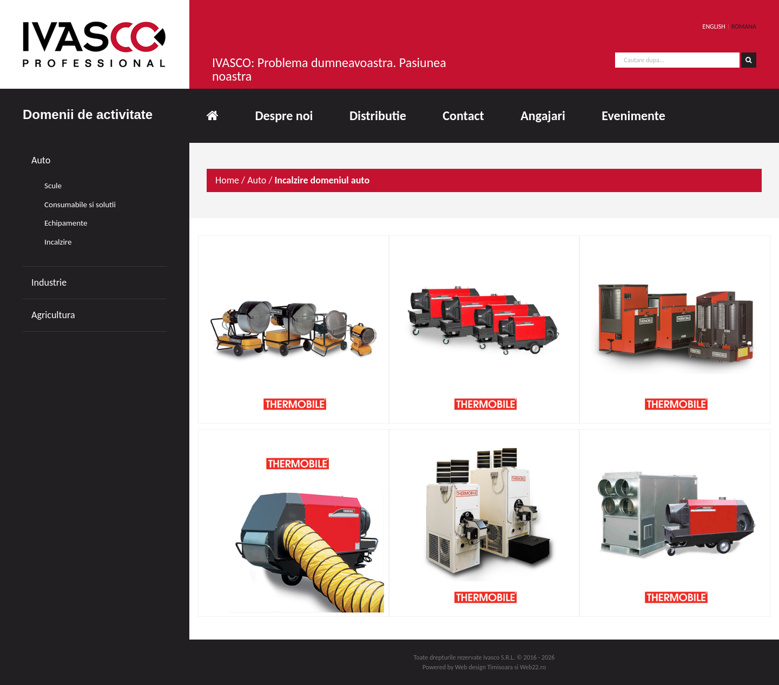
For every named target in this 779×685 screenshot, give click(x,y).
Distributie (377, 115)
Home (227, 180)
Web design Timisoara (484, 667)
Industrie (49, 282)
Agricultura (53, 315)
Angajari (542, 115)
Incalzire (57, 242)
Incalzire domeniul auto (321, 180)
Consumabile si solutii (80, 204)
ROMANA (743, 26)
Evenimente (633, 115)
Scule (53, 185)
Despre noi (284, 115)
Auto (40, 160)
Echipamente (65, 223)
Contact (463, 115)
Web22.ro (533, 667)
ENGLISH (714, 26)
